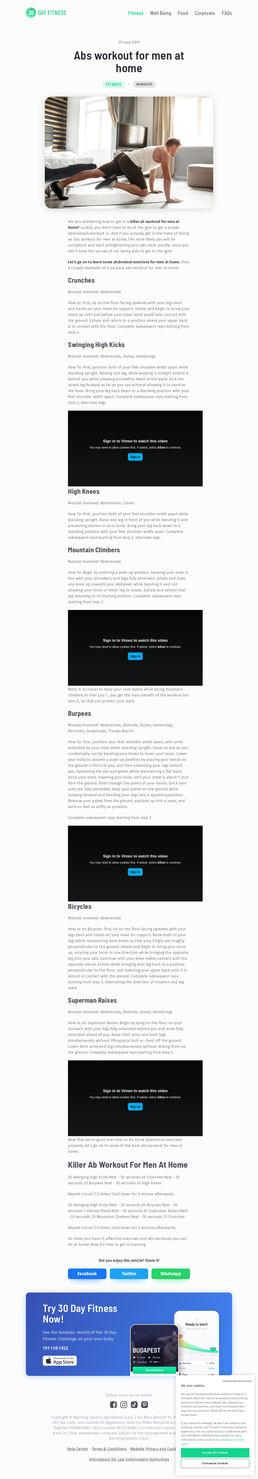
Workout (144, 84)
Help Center (77, 1449)
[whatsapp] (171, 1274)
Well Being (160, 13)
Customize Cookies (215, 1463)
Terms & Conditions (109, 1449)
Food (183, 13)
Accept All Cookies (215, 1452)
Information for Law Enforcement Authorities (129, 1459)
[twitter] (129, 1274)
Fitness (136, 13)
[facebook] (87, 1274)
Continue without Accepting (237, 1380)
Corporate (205, 13)
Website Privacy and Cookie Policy (160, 1449)
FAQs (227, 13)
